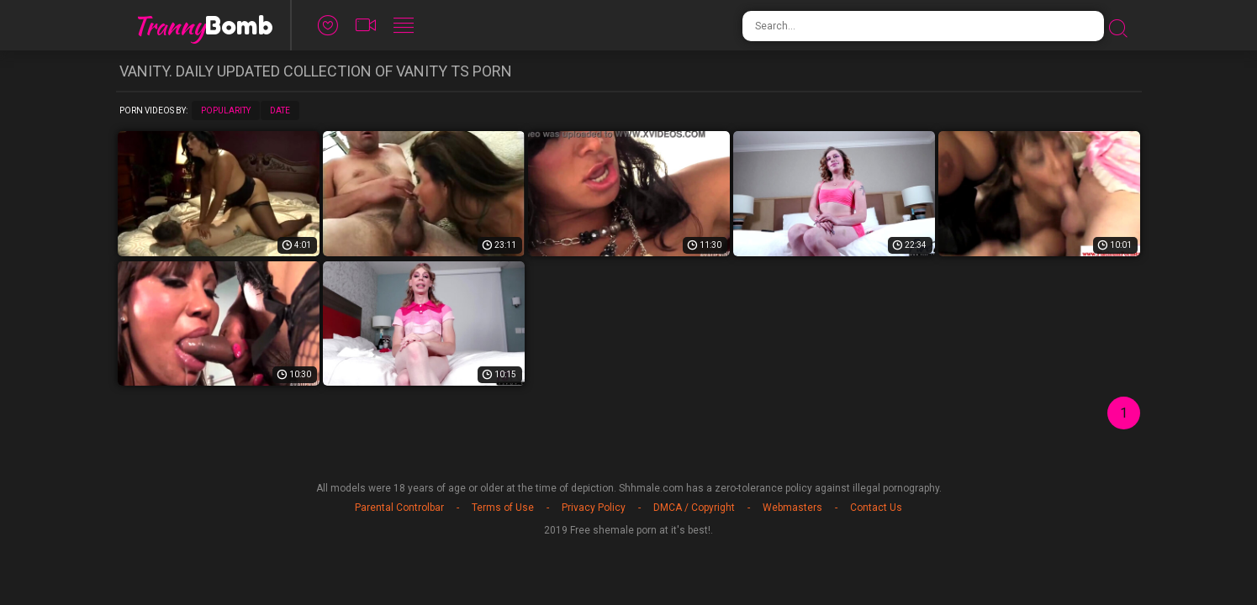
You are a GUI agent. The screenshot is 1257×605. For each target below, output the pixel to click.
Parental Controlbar (399, 507)
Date (280, 110)
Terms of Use (503, 507)
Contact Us (876, 507)
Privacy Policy (594, 507)
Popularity (226, 110)
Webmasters (792, 507)
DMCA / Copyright (694, 507)
